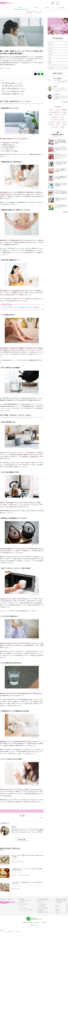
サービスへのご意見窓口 (42, 908)
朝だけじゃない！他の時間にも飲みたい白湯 (13, 91)
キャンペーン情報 (34, 7)
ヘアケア (50, 54)
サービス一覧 (2, 931)
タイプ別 (62, 126)
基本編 (65, 112)
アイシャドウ (57, 114)
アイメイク (50, 48)
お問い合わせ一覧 (10, 931)
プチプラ (61, 119)
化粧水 (58, 122)
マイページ (21, 906)
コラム (49, 60)
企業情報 (23, 922)
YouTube (57, 912)
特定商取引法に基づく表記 (42, 912)
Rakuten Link (58, 910)
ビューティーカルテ (23, 908)
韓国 (50, 114)
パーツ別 (64, 122)
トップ (6, 7)
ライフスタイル (7, 68)
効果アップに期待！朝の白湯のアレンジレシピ (13, 88)
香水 (22, 861)
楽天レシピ (27, 875)
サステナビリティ (19, 931)
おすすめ (18, 861)
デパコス (51, 124)
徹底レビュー (55, 117)
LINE (56, 908)
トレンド (64, 114)
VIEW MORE (65, 102)
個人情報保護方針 (30, 922)
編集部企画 (64, 109)
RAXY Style (20, 7)
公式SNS (47, 7)
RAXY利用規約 (40, 910)
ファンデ (57, 124)
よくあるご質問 (61, 7)
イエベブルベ (51, 122)
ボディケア (50, 51)
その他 (5, 66)
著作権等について (38, 922)
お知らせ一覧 (40, 902)
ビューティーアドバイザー (24, 910)
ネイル (49, 57)
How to (2, 68)
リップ (62, 117)
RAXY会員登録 (58, 902)
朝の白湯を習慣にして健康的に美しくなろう (13, 94)
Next (41, 818)
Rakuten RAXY (6, 3)
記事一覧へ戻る (22, 840)
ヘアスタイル (54, 119)
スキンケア (50, 43)
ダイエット (14, 875)
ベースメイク (51, 46)
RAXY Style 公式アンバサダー (55, 112)
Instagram (57, 906)
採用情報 (44, 922)
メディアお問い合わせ (41, 904)
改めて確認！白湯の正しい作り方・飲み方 (12, 86)
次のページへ (21, 811)
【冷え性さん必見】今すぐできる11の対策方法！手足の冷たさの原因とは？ (21, 307)
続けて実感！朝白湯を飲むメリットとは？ (12, 83)
